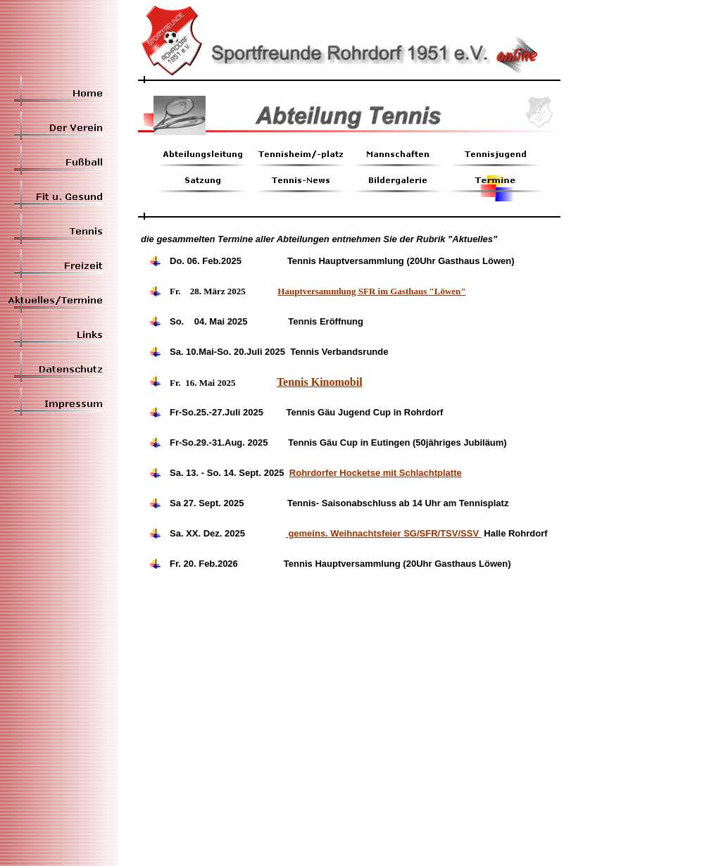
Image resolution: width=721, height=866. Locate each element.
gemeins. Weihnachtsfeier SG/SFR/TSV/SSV (384, 533)
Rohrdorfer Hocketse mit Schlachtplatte (375, 472)
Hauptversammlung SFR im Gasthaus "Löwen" (371, 291)
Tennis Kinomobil (320, 382)
